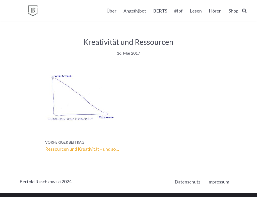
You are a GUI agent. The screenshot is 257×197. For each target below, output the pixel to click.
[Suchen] (244, 10)
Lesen (196, 11)
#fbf (178, 11)
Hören (215, 11)
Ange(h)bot (134, 11)
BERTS (160, 11)
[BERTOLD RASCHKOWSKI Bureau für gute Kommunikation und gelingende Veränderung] (33, 11)
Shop (233, 11)
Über (111, 11)
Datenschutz (187, 181)
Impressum (218, 181)
